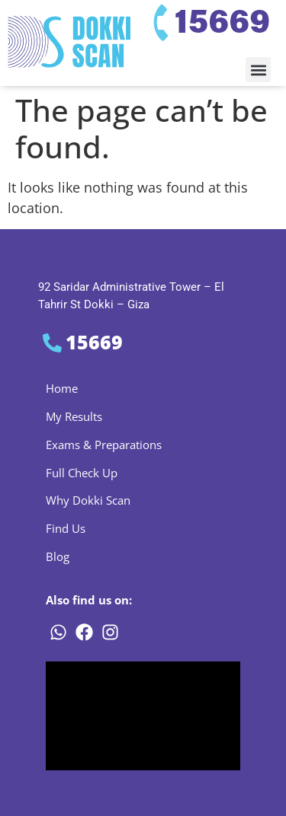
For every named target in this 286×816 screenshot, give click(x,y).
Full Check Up (81, 472)
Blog (57, 556)
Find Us (65, 528)
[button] (258, 69)
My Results (74, 416)
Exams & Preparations (104, 444)
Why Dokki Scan (88, 500)
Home (62, 388)
